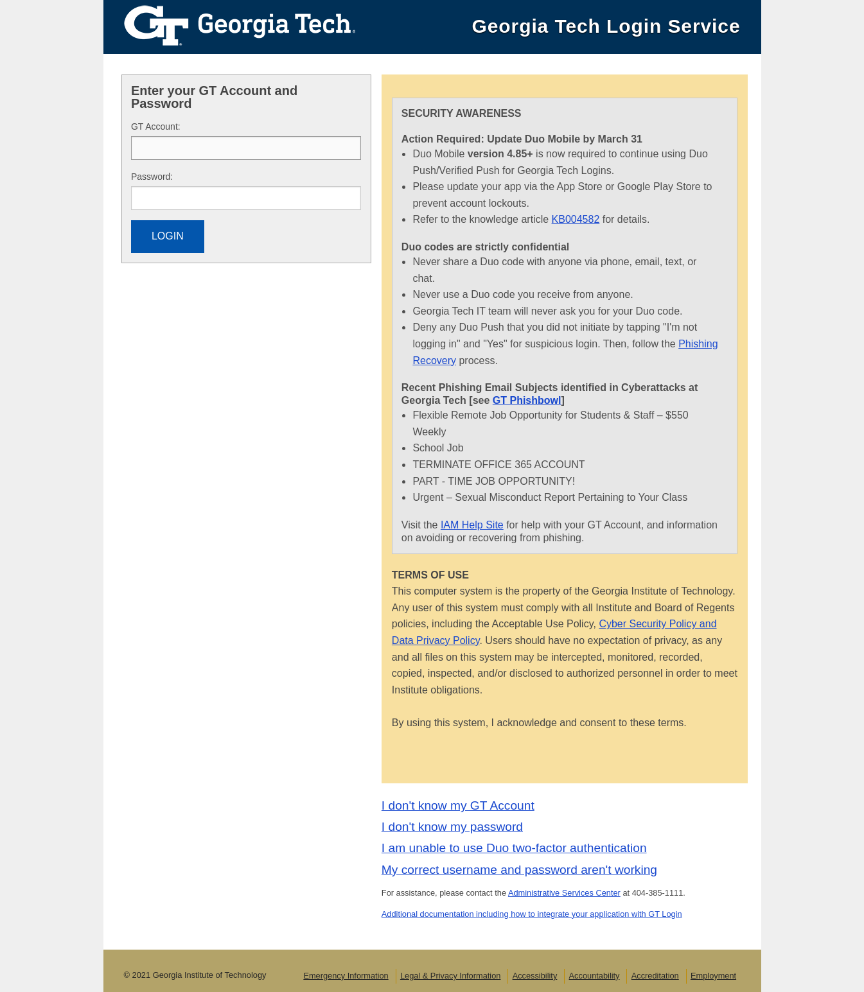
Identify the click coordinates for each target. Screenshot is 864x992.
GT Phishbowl (527, 400)
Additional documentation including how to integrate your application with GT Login (532, 914)
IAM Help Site (472, 524)
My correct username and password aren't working (519, 869)
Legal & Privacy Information (450, 975)
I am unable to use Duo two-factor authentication (514, 848)
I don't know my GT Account (458, 805)
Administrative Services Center (564, 893)
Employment (713, 975)
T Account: (156, 126)
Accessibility (535, 975)
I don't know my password (452, 826)
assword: (152, 176)
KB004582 (576, 219)
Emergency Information (345, 975)
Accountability (594, 975)
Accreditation (655, 975)
